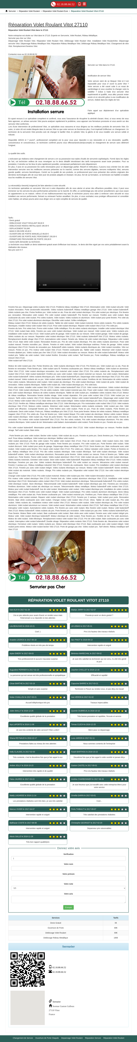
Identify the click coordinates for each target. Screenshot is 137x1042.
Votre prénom (68, 874)
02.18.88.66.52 (63, 4)
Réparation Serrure (93, 1038)
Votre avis (68, 894)
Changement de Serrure (23, 1038)
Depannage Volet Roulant (72, 1038)
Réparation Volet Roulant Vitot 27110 (68, 275)
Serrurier (55, 1001)
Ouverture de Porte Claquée (47, 1038)
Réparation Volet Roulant (113, 1038)
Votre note (68, 884)
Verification (68, 854)
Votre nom (68, 864)
